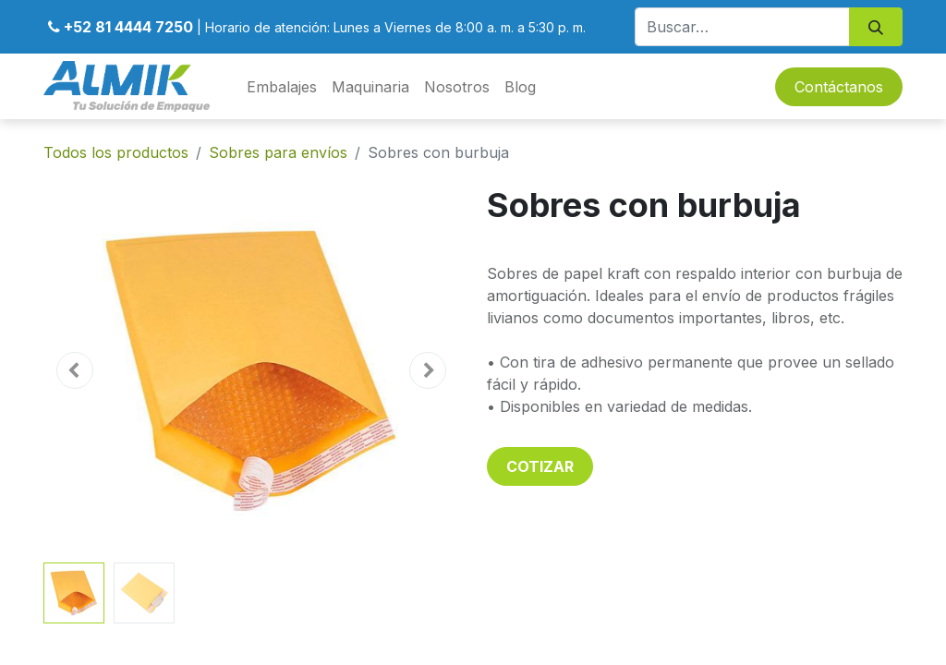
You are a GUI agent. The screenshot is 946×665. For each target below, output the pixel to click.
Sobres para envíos (278, 152)
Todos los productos (115, 152)
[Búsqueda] (876, 26)
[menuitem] (281, 86)
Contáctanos (838, 87)
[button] (74, 370)
